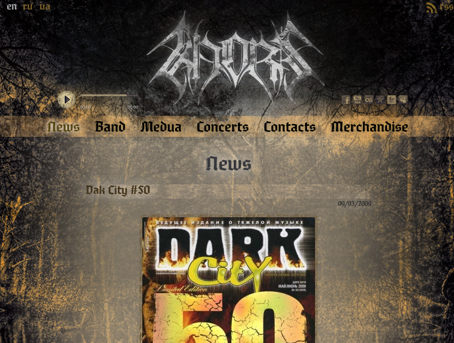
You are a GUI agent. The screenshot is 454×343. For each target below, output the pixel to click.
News (228, 163)
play (66, 100)
